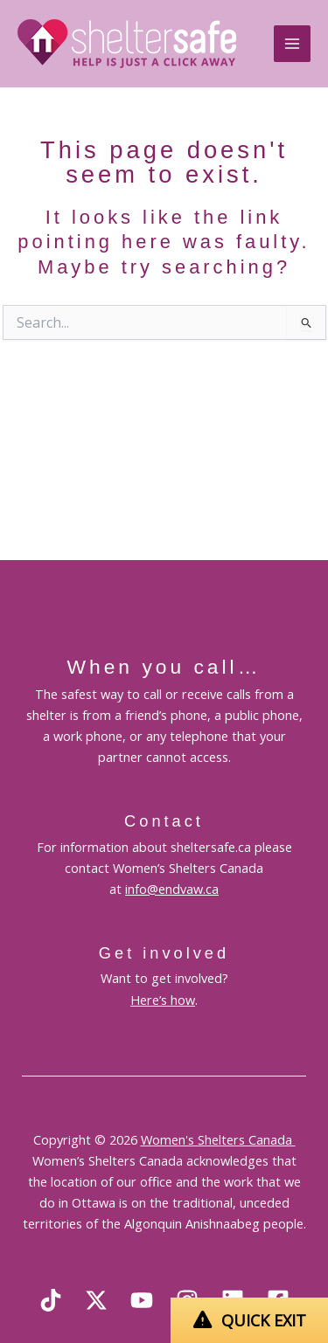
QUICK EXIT (263, 1320)
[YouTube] (141, 1300)
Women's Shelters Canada (218, 1139)
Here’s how (162, 999)
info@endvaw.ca (172, 888)
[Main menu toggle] (292, 43)
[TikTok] (50, 1300)
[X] (96, 1300)
